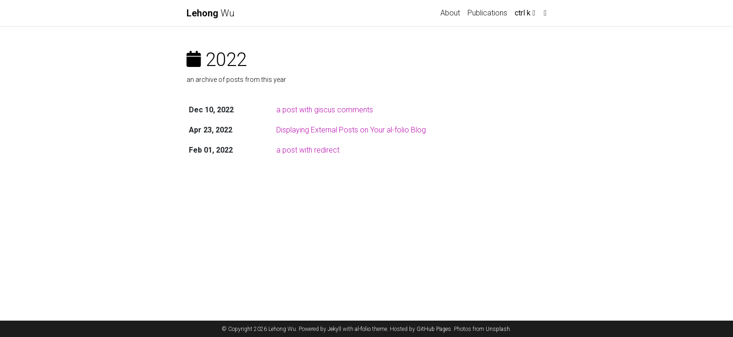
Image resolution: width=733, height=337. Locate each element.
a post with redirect (307, 150)
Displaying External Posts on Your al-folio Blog (351, 129)
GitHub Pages (434, 329)
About (450, 12)
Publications (487, 12)
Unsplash (498, 329)
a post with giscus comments (324, 109)
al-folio (363, 329)
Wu (211, 13)
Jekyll (334, 329)
